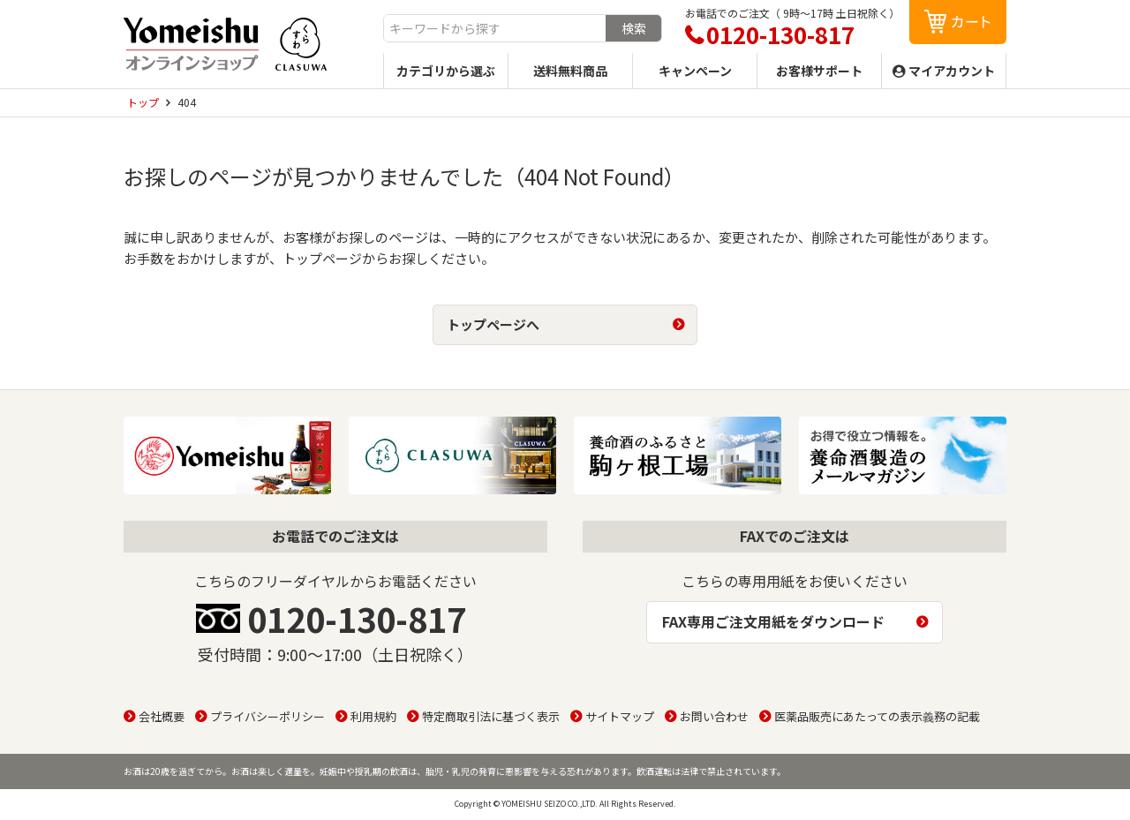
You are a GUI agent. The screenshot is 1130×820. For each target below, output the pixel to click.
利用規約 (373, 716)
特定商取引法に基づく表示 (491, 716)
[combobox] (495, 28)
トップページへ (493, 324)
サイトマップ (619, 716)
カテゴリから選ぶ (445, 70)
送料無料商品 (570, 70)
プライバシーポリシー (267, 716)
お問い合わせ (714, 716)
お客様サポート (819, 70)
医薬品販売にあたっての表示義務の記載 (877, 716)
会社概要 (162, 716)
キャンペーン (695, 70)
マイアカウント (951, 70)
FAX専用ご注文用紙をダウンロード (773, 621)
